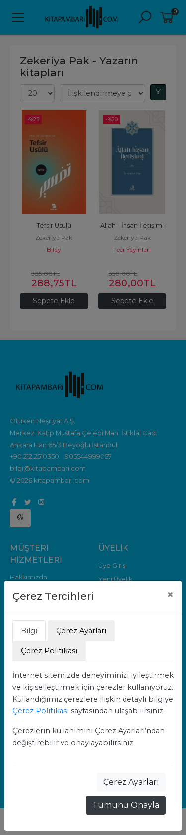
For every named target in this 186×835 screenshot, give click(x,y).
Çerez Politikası (40, 711)
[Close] (170, 595)
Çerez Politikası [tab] (49, 650)
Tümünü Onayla (125, 805)
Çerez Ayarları (131, 782)
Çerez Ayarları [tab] (81, 630)
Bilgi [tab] (29, 630)
